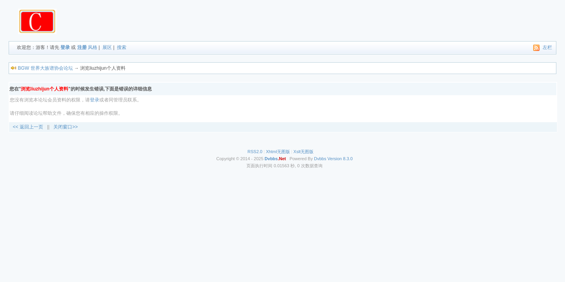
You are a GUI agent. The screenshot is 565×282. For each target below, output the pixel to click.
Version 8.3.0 (340, 158)
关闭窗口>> (65, 127)
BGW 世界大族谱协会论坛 (45, 68)
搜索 (121, 47)
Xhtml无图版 (278, 151)
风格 (92, 47)
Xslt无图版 (303, 151)
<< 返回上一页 (28, 127)
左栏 (547, 47)
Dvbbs (320, 158)
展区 (107, 47)
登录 (65, 47)
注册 (82, 47)
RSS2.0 (255, 151)
